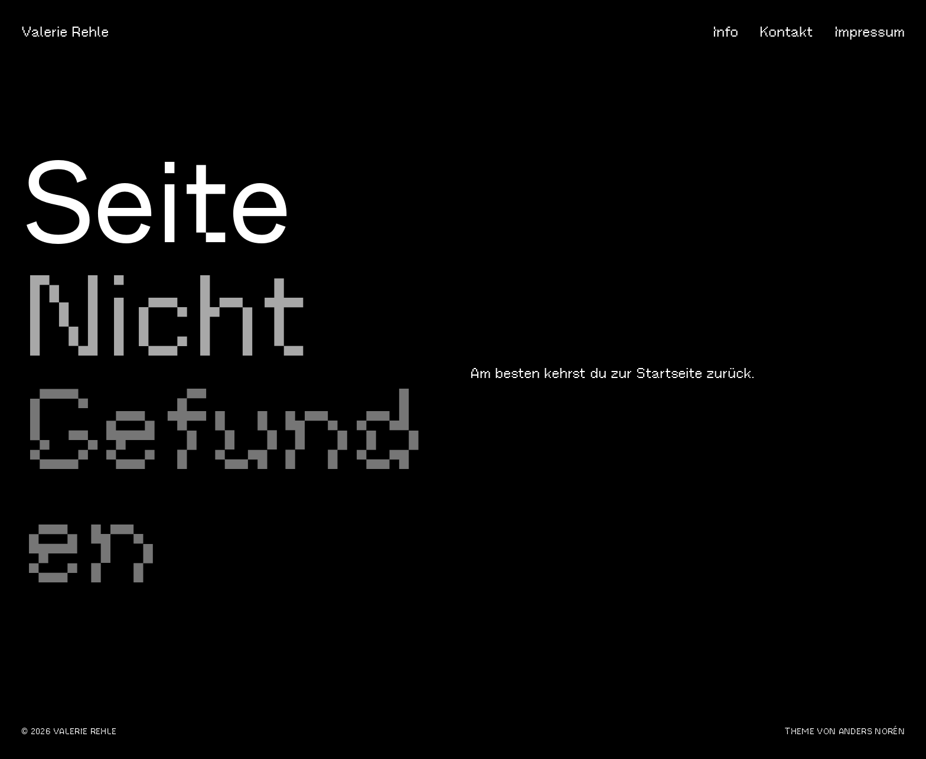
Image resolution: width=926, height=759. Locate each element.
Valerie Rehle (65, 32)
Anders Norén (872, 731)
